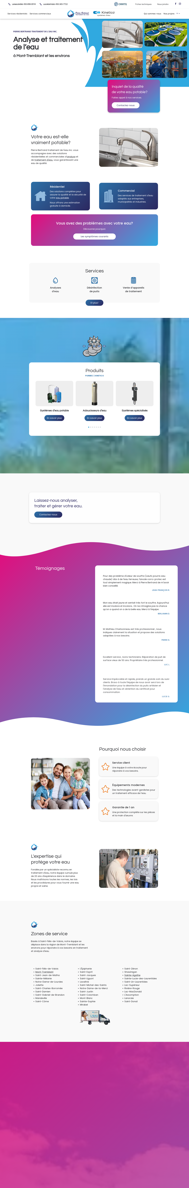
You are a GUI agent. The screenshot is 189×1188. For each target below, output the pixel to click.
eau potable (62, 197)
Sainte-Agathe (132, 971)
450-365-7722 (61, 4)
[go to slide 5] (96, 423)
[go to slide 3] (92, 423)
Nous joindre (162, 4)
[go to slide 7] (100, 423)
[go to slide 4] (94, 423)
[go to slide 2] (90, 423)
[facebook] (175, 4)
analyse (71, 156)
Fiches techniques (143, 4)
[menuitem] (19, 13)
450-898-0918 (29, 4)
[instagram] (179, 4)
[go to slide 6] (98, 423)
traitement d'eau (43, 159)
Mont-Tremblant (44, 968)
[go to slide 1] (88, 423)
